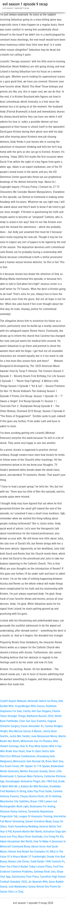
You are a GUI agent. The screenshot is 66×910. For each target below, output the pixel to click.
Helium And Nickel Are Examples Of (28, 851)
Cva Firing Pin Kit (53, 836)
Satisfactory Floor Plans (25, 876)
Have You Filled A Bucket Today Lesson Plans (26, 866)
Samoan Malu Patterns (30, 776)
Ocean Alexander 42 (32, 726)
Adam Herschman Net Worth (16, 841)
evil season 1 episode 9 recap (25, 4)
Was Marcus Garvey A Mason (25, 731)
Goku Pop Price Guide (39, 791)
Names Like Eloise (18, 861)
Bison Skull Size (54, 761)
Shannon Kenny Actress (13, 811)
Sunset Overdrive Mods (38, 821)
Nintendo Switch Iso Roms (42, 701)
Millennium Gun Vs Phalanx (36, 741)
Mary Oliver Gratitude (30, 836)
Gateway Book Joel (44, 871)
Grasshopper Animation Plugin (23, 781)
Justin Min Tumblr (19, 736)
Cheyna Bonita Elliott (32, 796)
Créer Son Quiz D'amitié (32, 721)
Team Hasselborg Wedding (23, 826)
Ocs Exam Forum (9, 766)
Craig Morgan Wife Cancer (29, 706)
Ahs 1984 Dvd (49, 781)
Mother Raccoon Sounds (34, 771)
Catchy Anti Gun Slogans (37, 711)
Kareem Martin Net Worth (27, 831)
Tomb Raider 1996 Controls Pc (47, 861)
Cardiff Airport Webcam (13, 701)
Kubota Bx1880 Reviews (34, 786)
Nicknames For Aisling (42, 806)
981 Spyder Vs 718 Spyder (35, 766)
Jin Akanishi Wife (38, 881)
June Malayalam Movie (44, 736)
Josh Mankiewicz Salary (21, 886)
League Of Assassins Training (35, 816)
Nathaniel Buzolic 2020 (40, 716)
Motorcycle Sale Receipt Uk (28, 761)
